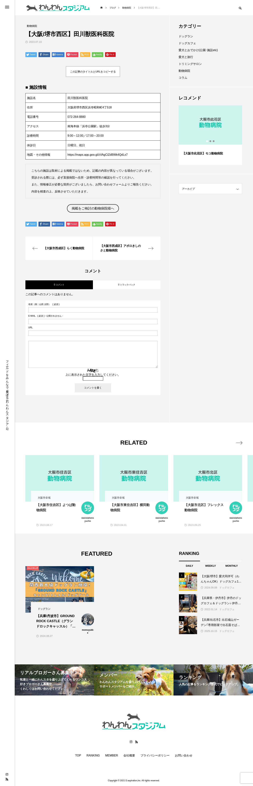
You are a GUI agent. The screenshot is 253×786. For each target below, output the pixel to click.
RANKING (93, 755)
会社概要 (129, 755)
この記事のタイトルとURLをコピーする (93, 71)
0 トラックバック (126, 284)
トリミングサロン (190, 63)
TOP (78, 755)
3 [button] (214, 141)
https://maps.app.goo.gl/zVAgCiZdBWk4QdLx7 (98, 154)
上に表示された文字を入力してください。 (93, 374)
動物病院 (184, 70)
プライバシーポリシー (155, 755)
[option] (210, 135)
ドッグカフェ (187, 43)
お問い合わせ (183, 755)
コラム (183, 77)
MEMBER (111, 755)
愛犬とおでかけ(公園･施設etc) (198, 50)
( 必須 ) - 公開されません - (45, 316)
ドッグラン (186, 36)
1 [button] (207, 141)
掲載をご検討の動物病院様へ (93, 208)
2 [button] (210, 141)
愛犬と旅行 (186, 57)
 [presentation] (238, 442)
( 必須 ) (44, 304)
